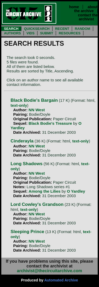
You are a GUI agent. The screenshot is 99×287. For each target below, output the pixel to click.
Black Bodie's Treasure (50, 123)
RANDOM (82, 29)
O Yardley (76, 191)
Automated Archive (61, 280)
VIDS (30, 33)
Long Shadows (27, 163)
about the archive (86, 9)
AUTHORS (12, 33)
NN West (37, 110)
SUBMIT (46, 33)
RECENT (62, 29)
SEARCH (11, 29)
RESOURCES (69, 33)
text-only (19, 105)
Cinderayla (22, 141)
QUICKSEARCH (37, 29)
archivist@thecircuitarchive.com (49, 271)
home (74, 7)
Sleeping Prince (27, 231)
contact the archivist (88, 17)
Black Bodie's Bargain (34, 100)
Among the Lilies (44, 191)
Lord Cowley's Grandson (37, 204)
